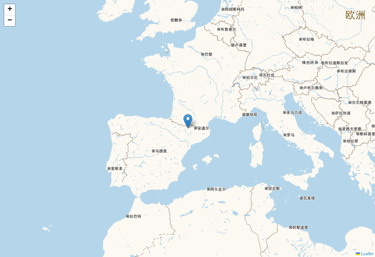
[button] (187, 121)
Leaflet (364, 253)
